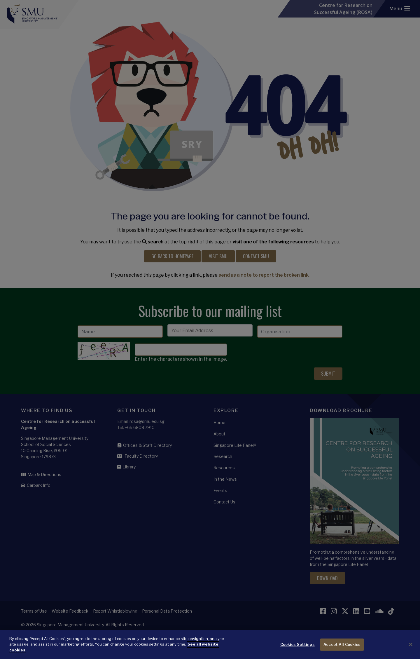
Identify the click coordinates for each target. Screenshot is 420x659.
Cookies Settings (297, 648)
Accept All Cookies (341, 648)
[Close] (410, 648)
